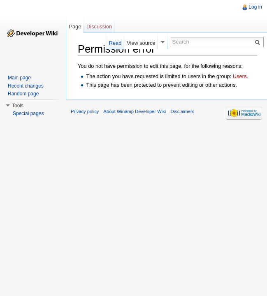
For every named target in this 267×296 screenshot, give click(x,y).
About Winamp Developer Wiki (135, 111)
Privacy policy (85, 111)
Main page (19, 78)
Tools (17, 106)
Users (239, 76)
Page (75, 26)
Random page (23, 94)
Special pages (28, 113)
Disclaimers (182, 111)
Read (115, 43)
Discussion (99, 26)
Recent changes (26, 86)
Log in (255, 7)
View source (141, 43)
